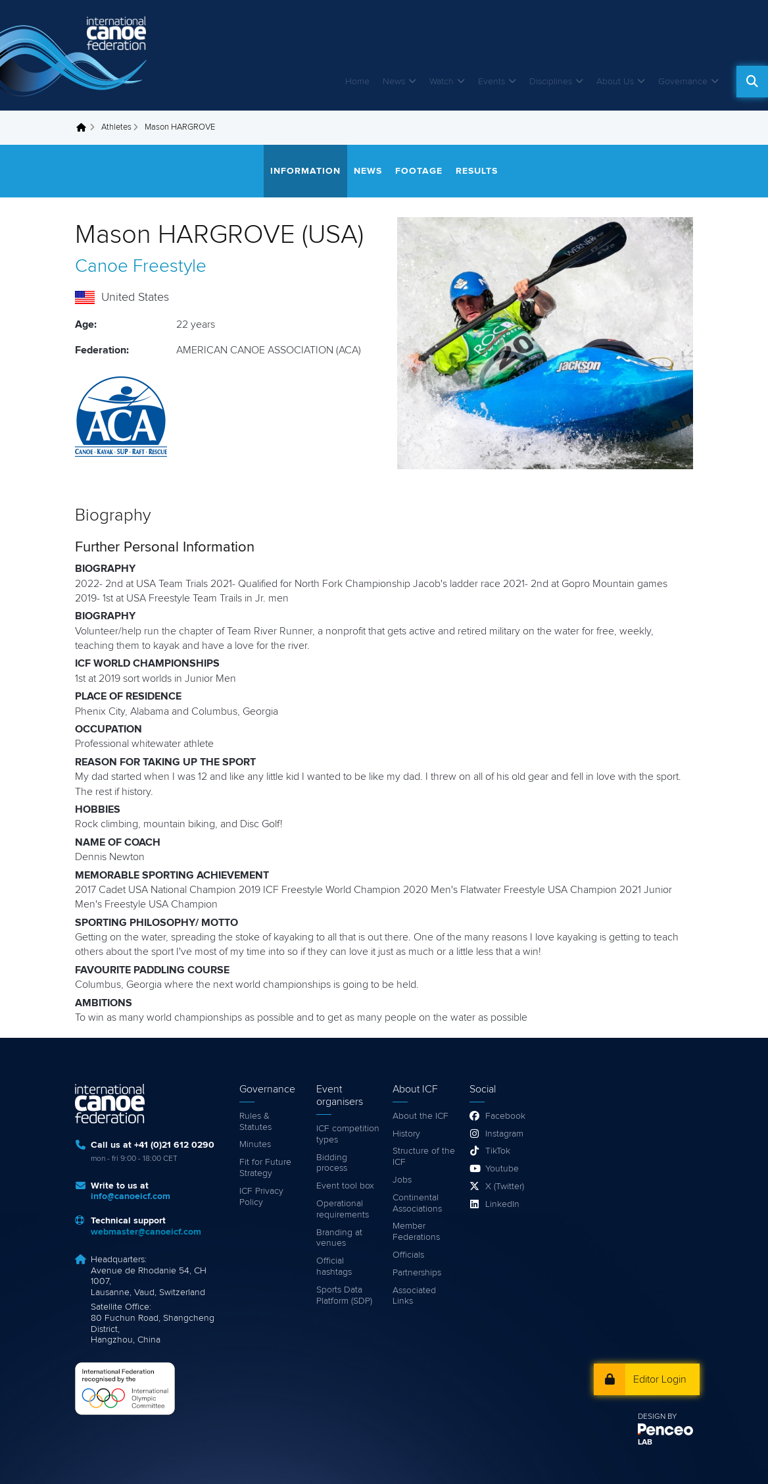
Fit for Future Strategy (265, 1168)
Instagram (504, 1134)
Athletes (116, 127)
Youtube (502, 1168)
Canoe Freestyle (140, 266)
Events (491, 81)
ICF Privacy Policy (261, 1197)
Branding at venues (339, 1238)
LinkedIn (502, 1204)
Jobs (402, 1180)
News (394, 81)
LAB (645, 1442)
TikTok (497, 1151)
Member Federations (416, 1231)
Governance (683, 81)
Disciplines (550, 81)
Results (477, 171)
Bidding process (331, 1163)
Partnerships (417, 1272)
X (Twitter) (504, 1186)
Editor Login (659, 1379)
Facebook (505, 1116)
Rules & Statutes (255, 1122)
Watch (441, 81)
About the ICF (420, 1116)
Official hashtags (334, 1266)
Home (357, 81)
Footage (419, 171)
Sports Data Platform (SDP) (344, 1295)
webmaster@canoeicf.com (146, 1232)
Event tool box (345, 1185)
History (406, 1134)
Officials (408, 1255)
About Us (615, 81)
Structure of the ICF (424, 1156)
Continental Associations (417, 1203)
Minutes (255, 1144)
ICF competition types (347, 1134)
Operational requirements (342, 1209)
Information (305, 171)
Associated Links (414, 1296)
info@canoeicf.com (130, 1196)
